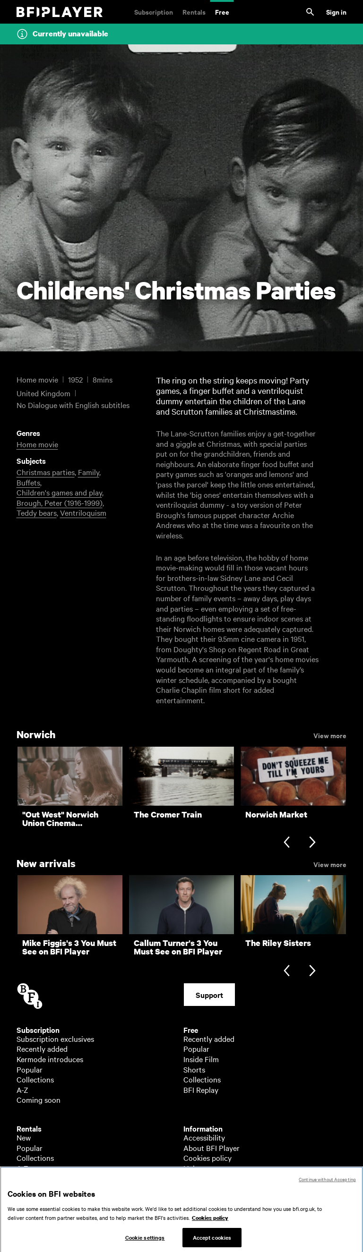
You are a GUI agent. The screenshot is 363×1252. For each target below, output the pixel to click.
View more (329, 735)
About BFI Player (211, 1147)
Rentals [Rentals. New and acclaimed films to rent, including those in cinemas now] (194, 12)
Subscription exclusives (55, 1038)
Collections (35, 1079)
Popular (30, 1069)
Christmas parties (46, 472)
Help (191, 1168)
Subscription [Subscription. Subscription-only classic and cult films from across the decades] (153, 12)
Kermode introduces (50, 1059)
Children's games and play (59, 492)
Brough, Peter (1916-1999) (60, 502)
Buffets (28, 482)
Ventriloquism (83, 512)
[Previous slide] (287, 843)
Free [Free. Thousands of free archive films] (222, 12)
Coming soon (38, 1099)
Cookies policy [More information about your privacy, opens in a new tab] (210, 1222)
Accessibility (204, 1137)
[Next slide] (312, 843)
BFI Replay (200, 1089)
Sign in (336, 12)
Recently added (42, 1048)
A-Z (22, 1089)
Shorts (194, 1069)
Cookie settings (145, 1241)
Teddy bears (37, 512)
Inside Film (201, 1059)
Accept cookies (212, 1241)
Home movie (37, 444)
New (24, 1137)
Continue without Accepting (327, 1183)
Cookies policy (207, 1157)
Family (88, 472)
